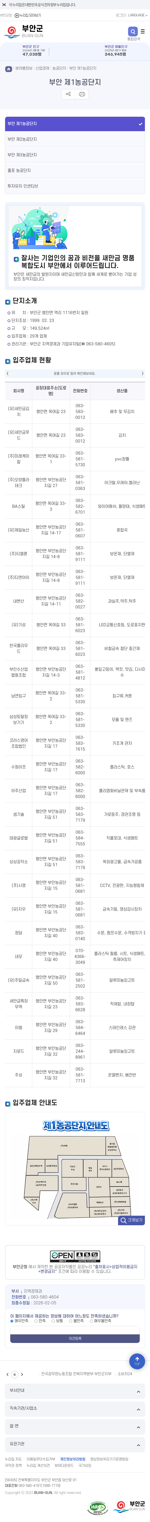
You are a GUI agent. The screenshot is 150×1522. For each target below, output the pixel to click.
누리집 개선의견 (38, 1466)
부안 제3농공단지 (22, 155)
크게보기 (135, 1220)
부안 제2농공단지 (22, 139)
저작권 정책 (13, 1466)
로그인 (120, 15)
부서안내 (75, 1391)
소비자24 (125, 1374)
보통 (59, 1321)
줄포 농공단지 (19, 171)
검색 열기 (133, 31)
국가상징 (85, 1466)
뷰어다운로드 (64, 1466)
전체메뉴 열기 (143, 31)
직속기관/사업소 (75, 1409)
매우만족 (21, 1321)
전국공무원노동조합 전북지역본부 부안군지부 (76, 1374)
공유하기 (68, 94)
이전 (7, 1375)
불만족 (78, 1321)
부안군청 (6, 15)
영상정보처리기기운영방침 (109, 1459)
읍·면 (75, 1427)
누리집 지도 (13, 1459)
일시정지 (14, 1375)
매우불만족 (102, 1321)
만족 (42, 1321)
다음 (22, 1375)
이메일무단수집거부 (41, 1459)
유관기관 (75, 1444)
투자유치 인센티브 (23, 186)
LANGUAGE (138, 15)
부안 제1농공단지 (82, 68)
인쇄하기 (81, 94)
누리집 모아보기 (27, 15)
